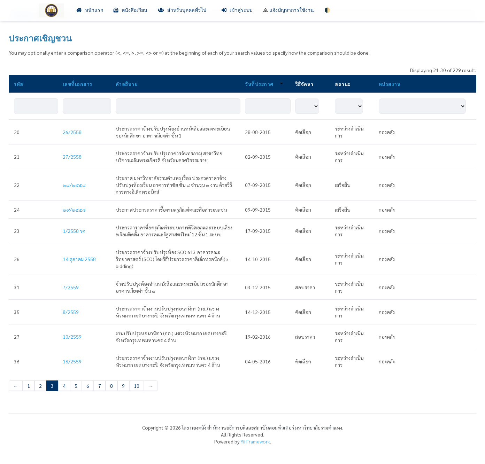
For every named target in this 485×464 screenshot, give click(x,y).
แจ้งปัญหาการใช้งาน (288, 10)
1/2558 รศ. (74, 231)
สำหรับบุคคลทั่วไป (184, 10)
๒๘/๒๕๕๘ (74, 185)
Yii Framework (255, 441)
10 (136, 386)
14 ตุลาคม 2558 (79, 259)
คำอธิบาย (127, 84)
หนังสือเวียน (130, 10)
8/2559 (71, 312)
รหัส (18, 84)
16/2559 (72, 361)
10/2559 (72, 336)
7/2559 (71, 287)
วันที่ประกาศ (264, 84)
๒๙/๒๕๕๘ (74, 209)
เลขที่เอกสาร (77, 84)
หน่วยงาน (390, 84)
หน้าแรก (89, 10)
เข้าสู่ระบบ (237, 10)
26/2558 (72, 132)
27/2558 (72, 157)
